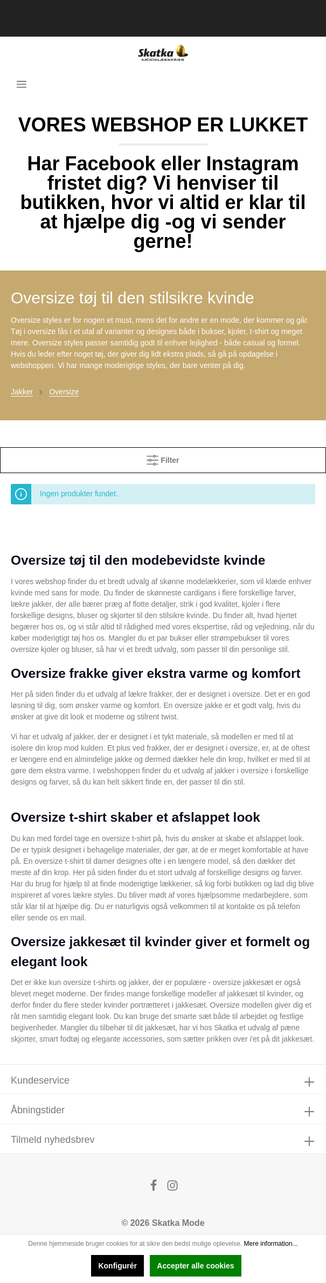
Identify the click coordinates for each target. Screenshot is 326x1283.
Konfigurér (117, 1265)
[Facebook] (155, 1188)
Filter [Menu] (163, 457)
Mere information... (271, 1243)
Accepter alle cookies (195, 1265)
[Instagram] (172, 1188)
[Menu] (21, 84)
